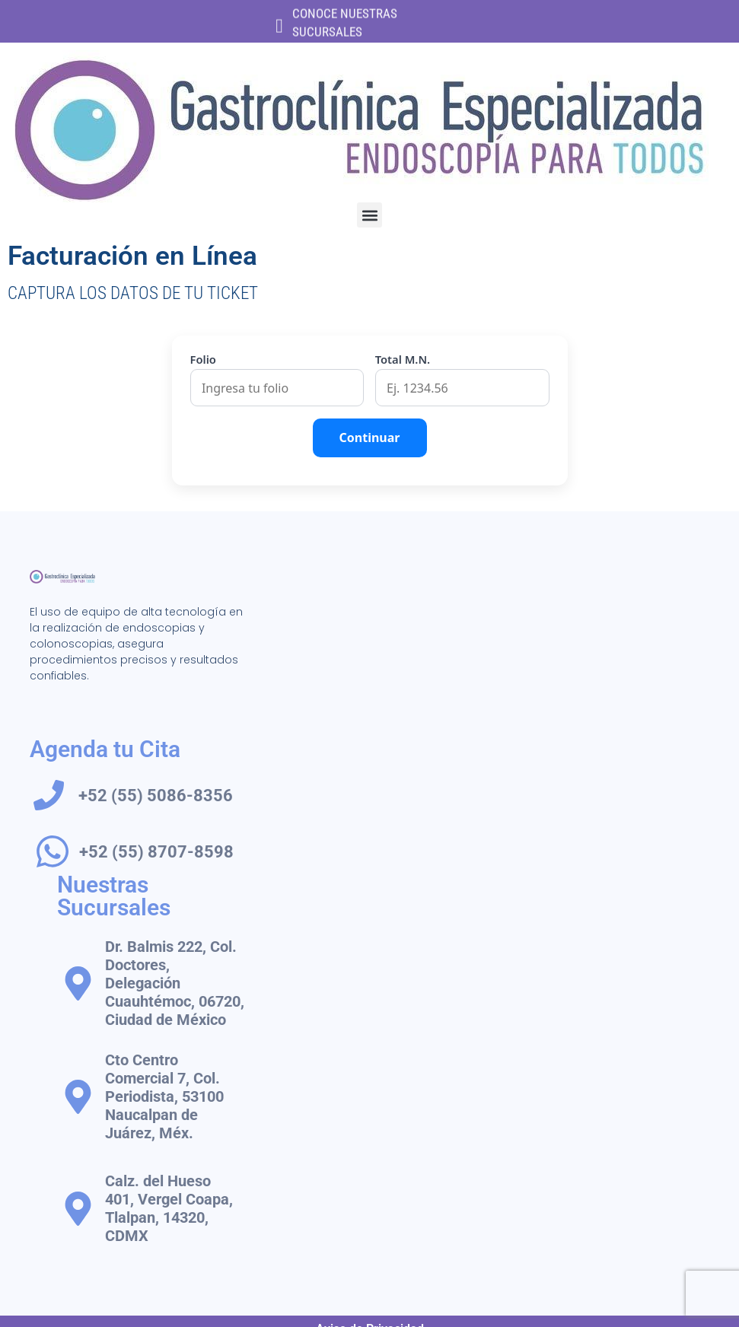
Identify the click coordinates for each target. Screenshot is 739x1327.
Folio (203, 359)
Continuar (369, 437)
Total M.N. (402, 359)
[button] (369, 215)
